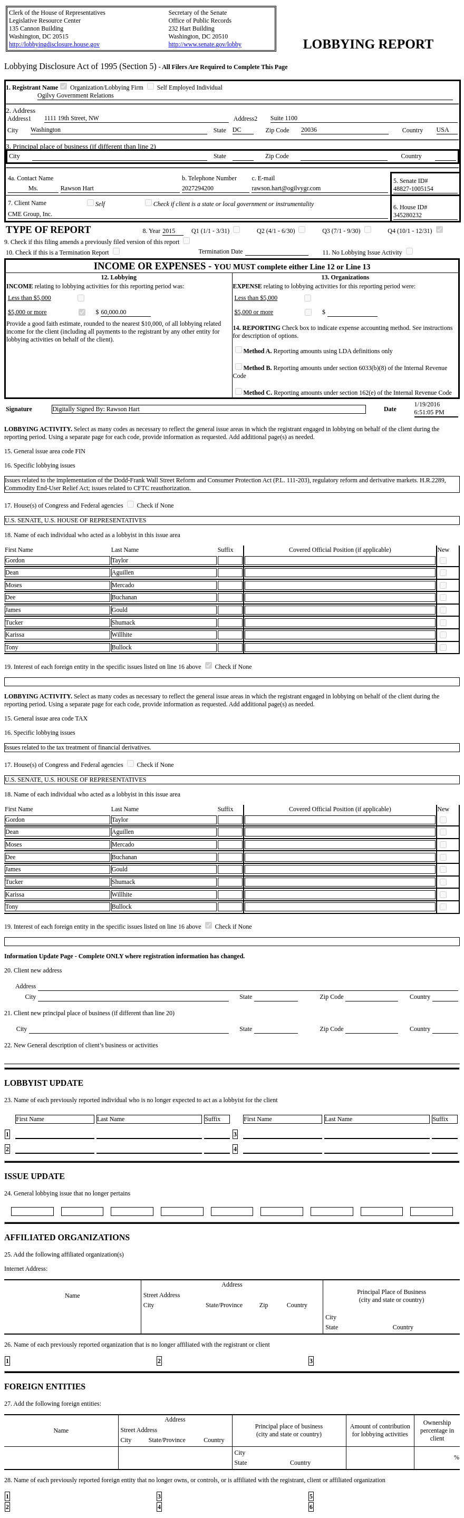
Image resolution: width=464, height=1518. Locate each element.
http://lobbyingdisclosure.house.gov (54, 44)
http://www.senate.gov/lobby (204, 44)
